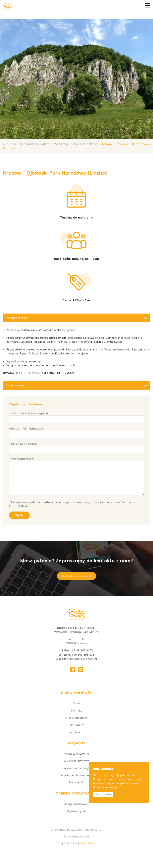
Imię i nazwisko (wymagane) (76, 416)
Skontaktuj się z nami (76, 581)
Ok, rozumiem (103, 794)
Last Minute (76, 738)
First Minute (76, 731)
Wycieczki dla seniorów (76, 781)
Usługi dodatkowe (76, 810)
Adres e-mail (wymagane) (76, 431)
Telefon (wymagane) (76, 446)
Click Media (88, 849)
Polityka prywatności (76, 842)
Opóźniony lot (76, 817)
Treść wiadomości (76, 479)
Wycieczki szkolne (76, 759)
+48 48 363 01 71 (82, 656)
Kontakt (76, 716)
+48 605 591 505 (83, 660)
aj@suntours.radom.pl (82, 665)
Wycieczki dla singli (76, 774)
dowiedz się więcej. (105, 787)
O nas (76, 709)
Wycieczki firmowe (76, 767)
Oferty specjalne (76, 723)
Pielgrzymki (76, 788)
